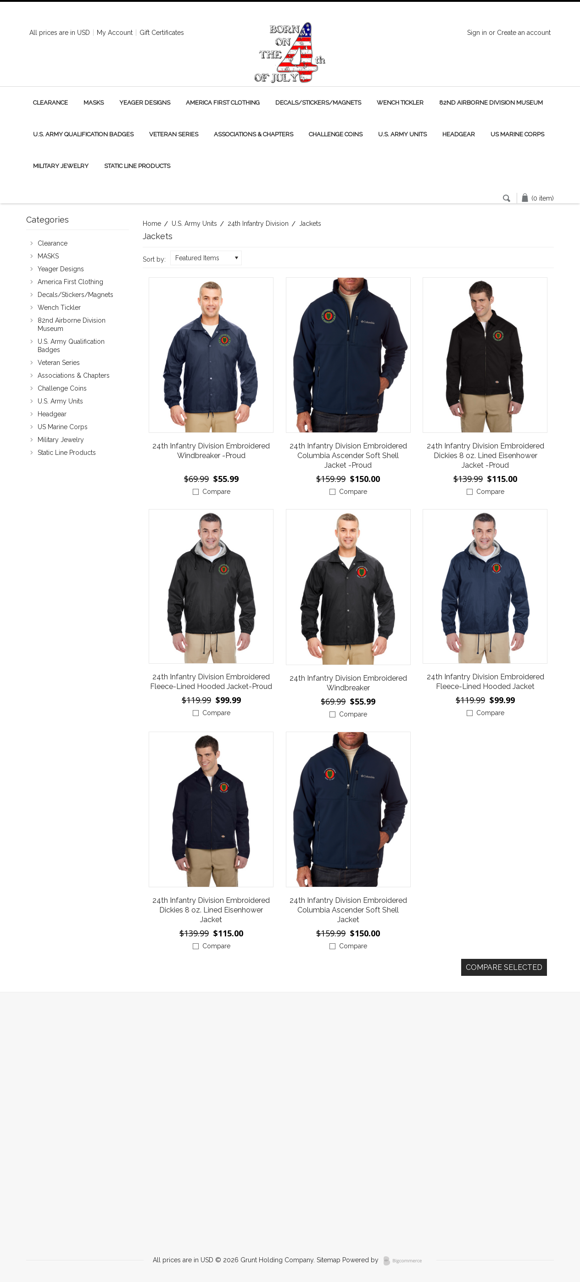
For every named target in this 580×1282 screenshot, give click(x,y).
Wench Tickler (400, 102)
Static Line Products (137, 165)
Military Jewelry (61, 165)
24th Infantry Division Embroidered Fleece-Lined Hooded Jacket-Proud (211, 681)
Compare (216, 491)
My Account (115, 32)
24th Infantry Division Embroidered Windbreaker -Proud (211, 451)
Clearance (50, 102)
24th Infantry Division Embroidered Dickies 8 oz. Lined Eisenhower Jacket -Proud (485, 456)
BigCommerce (405, 1261)
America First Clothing (223, 102)
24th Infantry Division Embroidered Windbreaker (348, 683)
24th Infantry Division (258, 223)
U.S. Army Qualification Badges (83, 134)
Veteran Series (173, 134)
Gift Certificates (161, 32)
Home (152, 223)
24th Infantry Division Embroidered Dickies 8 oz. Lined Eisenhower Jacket (211, 910)
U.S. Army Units (402, 134)
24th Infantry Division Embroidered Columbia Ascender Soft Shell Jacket (348, 910)
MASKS (94, 102)
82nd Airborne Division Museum (491, 102)
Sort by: (154, 259)
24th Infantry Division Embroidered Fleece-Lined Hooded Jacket (485, 681)
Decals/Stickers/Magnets (318, 102)
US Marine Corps (517, 134)
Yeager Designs (144, 102)
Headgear (458, 134)
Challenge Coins (335, 134)
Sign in (477, 32)
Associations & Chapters (253, 134)
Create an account (524, 32)
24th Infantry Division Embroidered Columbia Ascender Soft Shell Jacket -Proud (348, 456)
